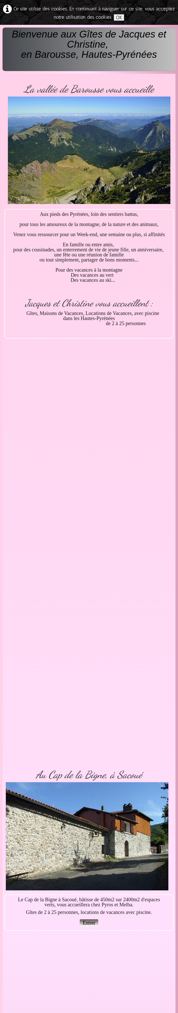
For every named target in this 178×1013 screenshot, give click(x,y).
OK (119, 17)
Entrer (89, 923)
